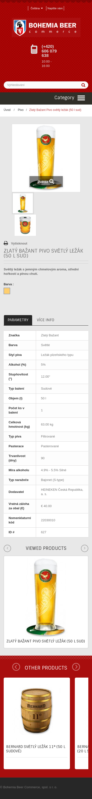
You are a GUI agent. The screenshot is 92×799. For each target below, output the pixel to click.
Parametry (18, 320)
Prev (16, 667)
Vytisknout (19, 243)
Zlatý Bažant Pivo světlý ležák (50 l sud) (45, 641)
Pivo (21, 110)
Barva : (9, 284)
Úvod (7, 110)
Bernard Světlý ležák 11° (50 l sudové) (35, 749)
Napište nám (55, 8)
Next (76, 667)
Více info (45, 320)
